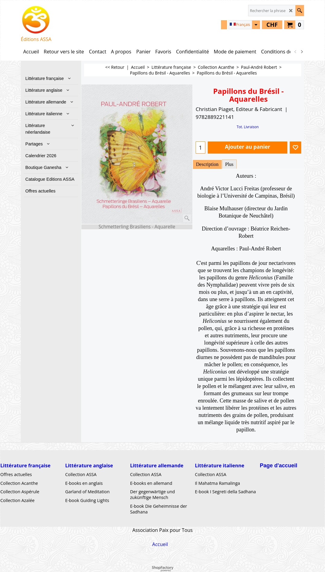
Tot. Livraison (248, 126)
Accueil (160, 544)
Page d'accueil (278, 465)
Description (207, 164)
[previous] (295, 51)
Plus (229, 164)
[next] (301, 51)
